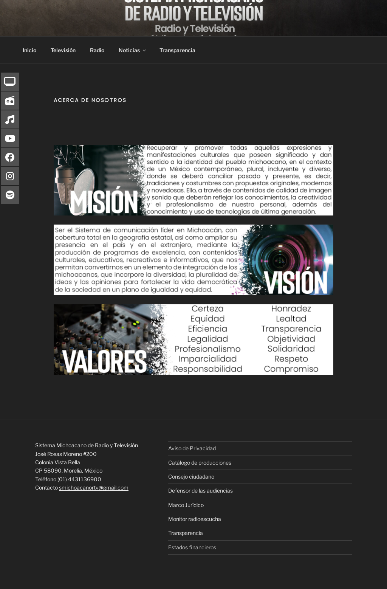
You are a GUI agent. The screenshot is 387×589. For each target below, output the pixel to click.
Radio (97, 50)
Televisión (63, 50)
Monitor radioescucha (194, 519)
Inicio (29, 50)
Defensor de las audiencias (200, 490)
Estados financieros (192, 547)
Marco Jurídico (186, 505)
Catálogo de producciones (199, 462)
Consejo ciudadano (191, 476)
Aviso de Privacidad (192, 448)
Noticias (133, 50)
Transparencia (177, 50)
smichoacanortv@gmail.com (93, 487)
